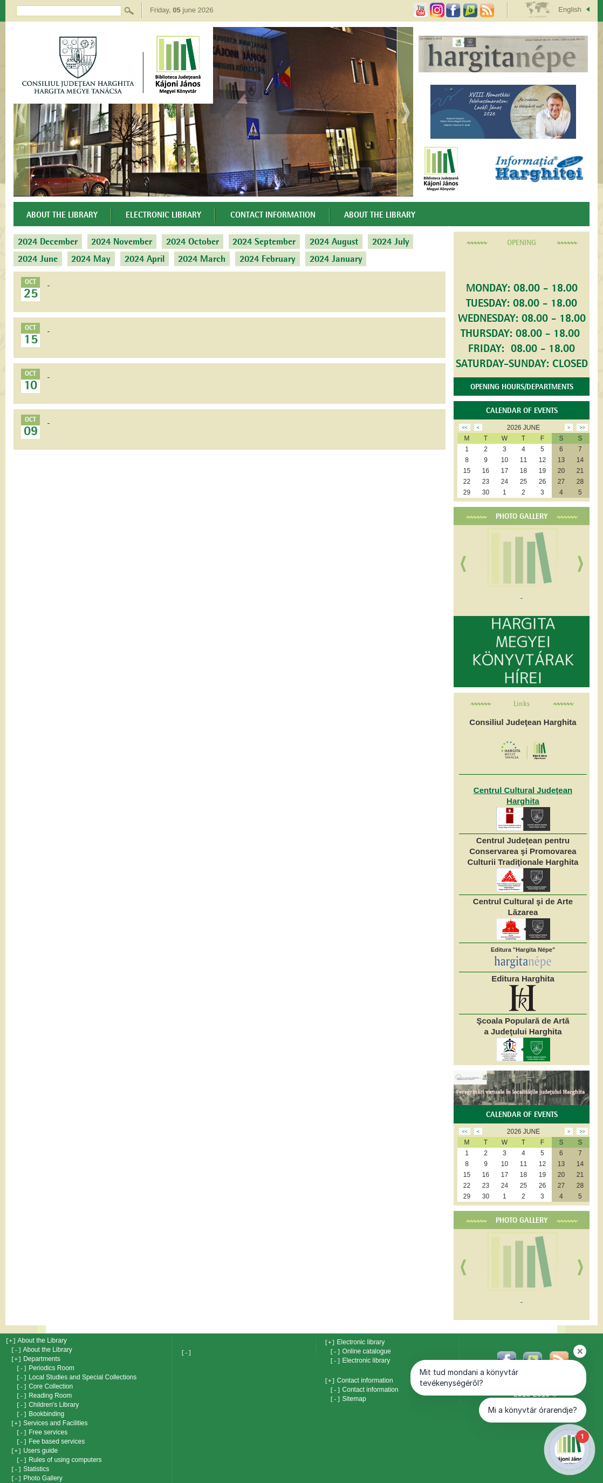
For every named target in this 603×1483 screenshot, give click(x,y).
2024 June (38, 259)
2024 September (264, 241)
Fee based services (50, 1435)
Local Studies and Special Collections (76, 1375)
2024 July (390, 241)
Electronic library (163, 215)
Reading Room (44, 1392)
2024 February (267, 259)
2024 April (145, 259)
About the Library (62, 215)
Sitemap (348, 1396)
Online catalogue (360, 1350)
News (25, 1478)
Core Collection (44, 1383)
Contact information (273, 215)
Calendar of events (522, 410)
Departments (35, 1357)
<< (465, 427)
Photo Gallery (522, 516)
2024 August (334, 241)
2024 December (48, 241)
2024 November (121, 241)
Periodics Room (45, 1366)
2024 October (192, 241)
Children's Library (47, 1401)
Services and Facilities (49, 1418)
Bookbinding (40, 1409)
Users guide (34, 1444)
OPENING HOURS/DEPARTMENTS (521, 387)
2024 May (91, 259)
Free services (41, 1427)
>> (582, 427)
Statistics (30, 1461)
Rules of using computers (59, 1452)
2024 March (201, 259)
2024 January (336, 259)
